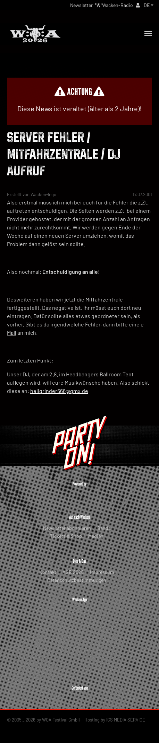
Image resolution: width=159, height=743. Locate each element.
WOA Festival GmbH (61, 720)
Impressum (102, 572)
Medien (95, 536)
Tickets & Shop (66, 536)
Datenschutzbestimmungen (76, 580)
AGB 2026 (73, 572)
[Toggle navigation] (148, 34)
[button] (148, 5)
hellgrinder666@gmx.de (59, 390)
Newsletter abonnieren (67, 528)
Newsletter (81, 5)
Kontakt (47, 572)
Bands (104, 528)
